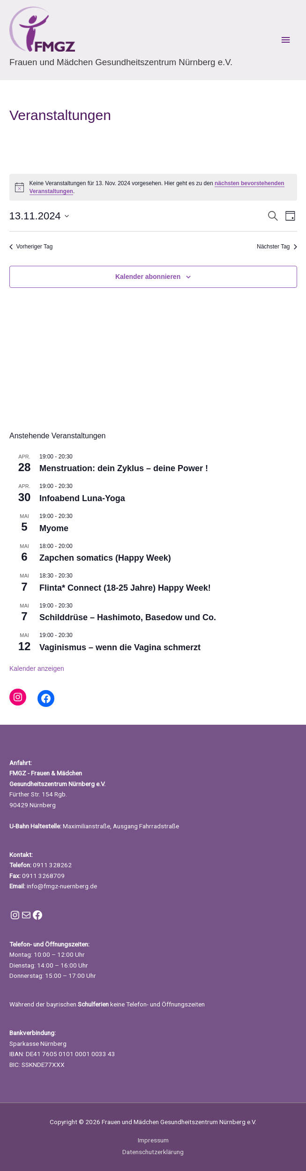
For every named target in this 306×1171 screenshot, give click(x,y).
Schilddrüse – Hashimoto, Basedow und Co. (127, 617)
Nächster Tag (277, 246)
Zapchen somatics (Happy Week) (105, 558)
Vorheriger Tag (31, 246)
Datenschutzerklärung (153, 1152)
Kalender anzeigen (36, 668)
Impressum (153, 1140)
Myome (53, 528)
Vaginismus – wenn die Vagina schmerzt (120, 647)
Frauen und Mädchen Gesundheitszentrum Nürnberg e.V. (120, 62)
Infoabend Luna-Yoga (82, 498)
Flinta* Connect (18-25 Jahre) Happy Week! (125, 588)
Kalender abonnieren (147, 276)
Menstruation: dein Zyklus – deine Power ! (123, 468)
